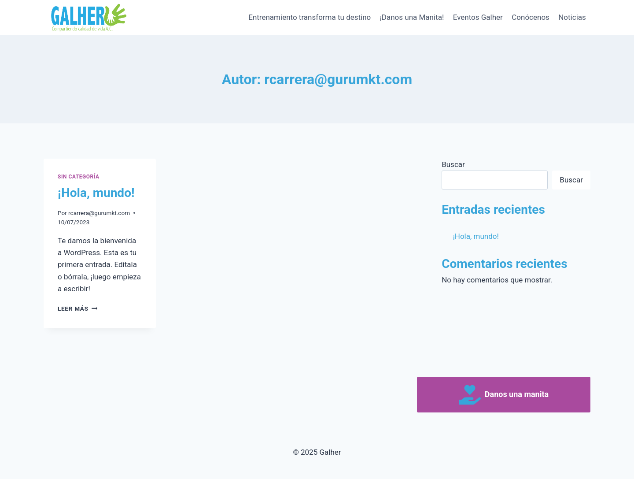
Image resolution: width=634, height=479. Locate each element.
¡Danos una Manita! (412, 17)
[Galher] (88, 17)
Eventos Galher (478, 17)
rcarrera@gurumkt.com (99, 212)
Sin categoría (78, 177)
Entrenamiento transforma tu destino (309, 17)
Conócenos (530, 17)
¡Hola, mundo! (96, 193)
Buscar (453, 164)
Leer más (77, 308)
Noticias (572, 17)
